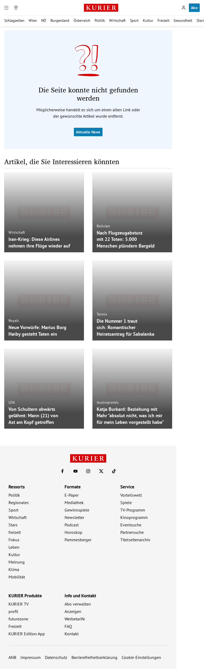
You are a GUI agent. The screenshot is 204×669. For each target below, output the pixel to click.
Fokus (13, 539)
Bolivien (103, 226)
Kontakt (72, 633)
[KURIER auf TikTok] (114, 471)
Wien (33, 20)
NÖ (43, 20)
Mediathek (74, 502)
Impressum (30, 657)
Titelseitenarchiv (135, 539)
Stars (13, 524)
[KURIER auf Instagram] (88, 471)
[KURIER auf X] (101, 471)
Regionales (18, 502)
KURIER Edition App (26, 633)
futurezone (18, 618)
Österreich (82, 20)
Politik (100, 20)
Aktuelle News (88, 132)
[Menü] (6, 7)
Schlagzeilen (14, 20)
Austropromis (107, 402)
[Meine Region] (16, 7)
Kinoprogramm (134, 517)
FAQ (68, 626)
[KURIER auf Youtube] (75, 471)
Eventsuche (130, 524)
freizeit (14, 532)
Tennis (102, 314)
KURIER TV (18, 604)
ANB (12, 657)
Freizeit (163, 20)
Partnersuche (132, 532)
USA (11, 402)
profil (13, 611)
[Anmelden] (183, 7)
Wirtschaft (117, 20)
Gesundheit (183, 20)
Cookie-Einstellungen (141, 657)
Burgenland (59, 20)
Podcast (72, 524)
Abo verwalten (78, 604)
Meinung (16, 562)
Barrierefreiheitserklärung (94, 657)
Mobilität (16, 576)
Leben (13, 547)
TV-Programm (132, 510)
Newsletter (74, 517)
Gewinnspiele (77, 510)
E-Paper (72, 495)
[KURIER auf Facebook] (62, 471)
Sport (134, 20)
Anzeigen (73, 611)
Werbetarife (75, 618)
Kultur (148, 20)
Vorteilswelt (131, 495)
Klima (13, 569)
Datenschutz (56, 657)
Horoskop (73, 532)
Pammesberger (78, 539)
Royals (13, 320)
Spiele (126, 502)
